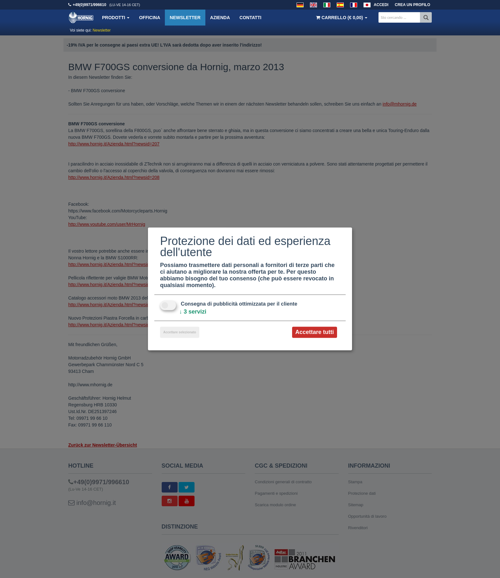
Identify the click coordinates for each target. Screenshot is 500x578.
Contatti (250, 17)
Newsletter (185, 17)
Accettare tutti (314, 332)
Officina (149, 17)
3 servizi (192, 311)
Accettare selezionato (179, 332)
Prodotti (115, 17)
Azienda (220, 17)
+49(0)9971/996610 (89, 5)
